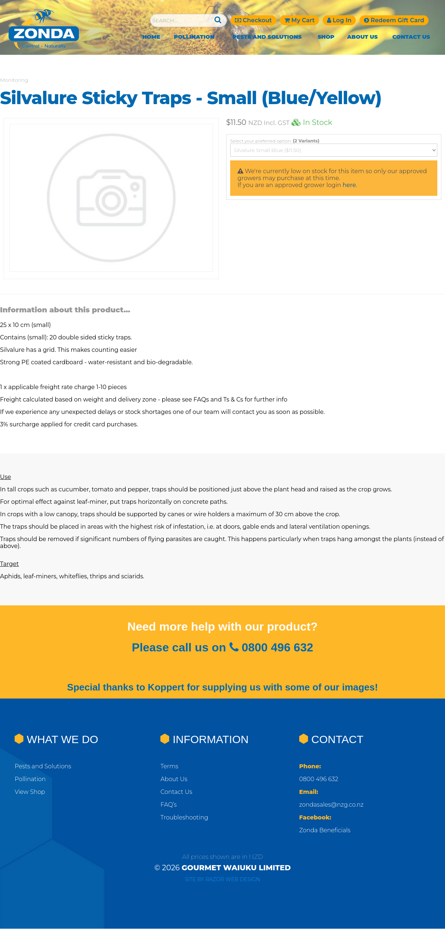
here (349, 185)
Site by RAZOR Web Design (222, 879)
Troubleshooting (184, 817)
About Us (362, 36)
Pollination (194, 36)
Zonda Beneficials (324, 830)
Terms (169, 766)
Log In (339, 20)
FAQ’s (168, 804)
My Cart (299, 20)
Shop (325, 36)
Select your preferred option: (274, 141)
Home (151, 36)
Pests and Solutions (267, 36)
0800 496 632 (318, 779)
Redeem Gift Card (394, 20)
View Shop (30, 791)
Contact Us (411, 36)
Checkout (253, 20)
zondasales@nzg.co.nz (331, 804)
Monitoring (14, 80)
